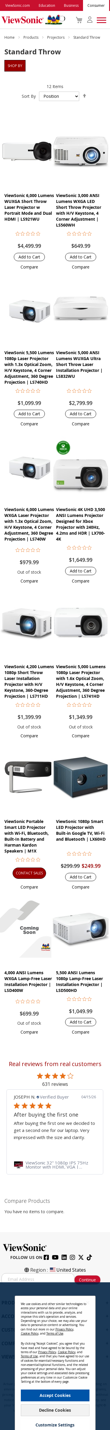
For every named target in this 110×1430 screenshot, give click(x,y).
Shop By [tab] (15, 65)
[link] (55, 1164)
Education (47, 5)
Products (31, 37)
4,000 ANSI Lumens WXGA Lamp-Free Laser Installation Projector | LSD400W (28, 981)
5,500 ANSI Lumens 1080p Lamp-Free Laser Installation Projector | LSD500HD (79, 981)
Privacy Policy (64, 1382)
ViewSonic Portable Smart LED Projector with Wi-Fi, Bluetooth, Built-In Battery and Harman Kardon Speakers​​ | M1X (26, 836)
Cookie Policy (29, 1386)
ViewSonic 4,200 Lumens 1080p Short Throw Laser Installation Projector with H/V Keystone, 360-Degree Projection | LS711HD (29, 681)
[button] (29, 267)
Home (10, 37)
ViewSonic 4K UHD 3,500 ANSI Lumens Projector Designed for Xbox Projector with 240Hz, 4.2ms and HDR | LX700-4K (80, 524)
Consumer (96, 5)
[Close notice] (87, 1355)
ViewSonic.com (17, 5)
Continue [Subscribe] (87, 1280)
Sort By (29, 96)
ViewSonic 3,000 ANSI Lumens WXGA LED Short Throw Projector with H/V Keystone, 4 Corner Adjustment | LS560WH (78, 210)
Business (71, 5)
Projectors (56, 37)
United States (67, 1270)
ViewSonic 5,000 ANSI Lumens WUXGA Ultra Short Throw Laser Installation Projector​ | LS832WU (79, 364)
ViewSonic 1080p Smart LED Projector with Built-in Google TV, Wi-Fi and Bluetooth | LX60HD (81, 830)
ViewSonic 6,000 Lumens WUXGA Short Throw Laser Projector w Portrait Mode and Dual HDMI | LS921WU (29, 207)
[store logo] (31, 20)
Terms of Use (54, 1386)
